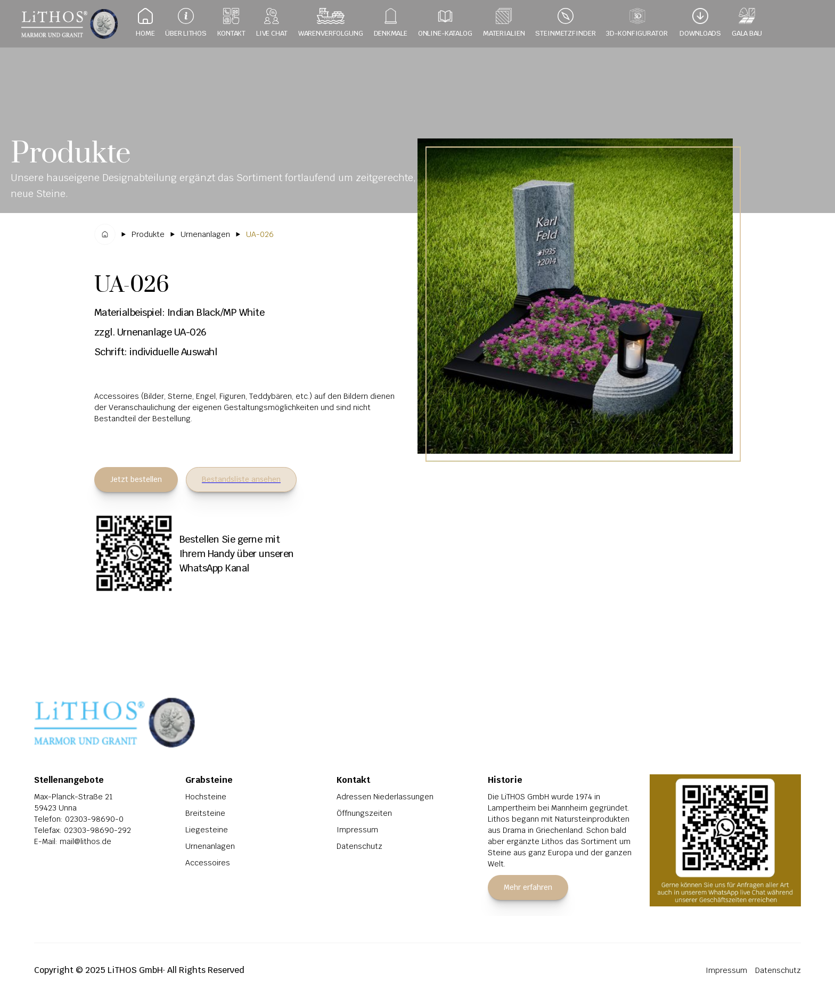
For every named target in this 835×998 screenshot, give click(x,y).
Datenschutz (359, 846)
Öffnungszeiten (364, 813)
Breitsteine (205, 813)
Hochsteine (205, 796)
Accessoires (207, 863)
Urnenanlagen (210, 846)
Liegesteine (206, 830)
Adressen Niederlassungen (385, 796)
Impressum (357, 830)
